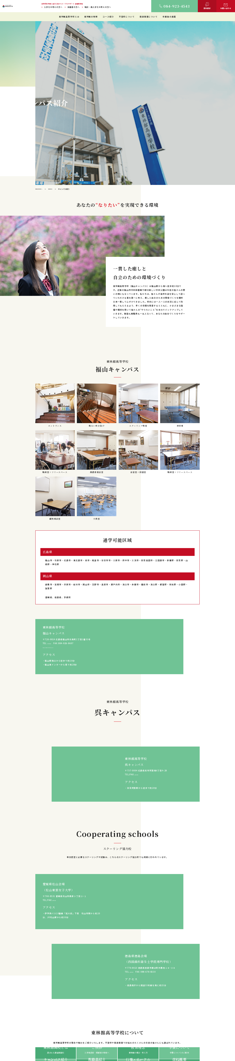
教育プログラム (118, 1033)
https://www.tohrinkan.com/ (60, 410)
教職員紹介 (79, 1017)
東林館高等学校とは (69, 16)
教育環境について (119, 1005)
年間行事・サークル (83, 1022)
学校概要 (78, 1030)
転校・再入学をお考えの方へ (98, 7)
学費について (80, 1025)
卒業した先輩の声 (168, 1025)
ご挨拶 (78, 1005)
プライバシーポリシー (125, 1045)
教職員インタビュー (120, 1029)
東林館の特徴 (91, 16)
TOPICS (203, 1025)
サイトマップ (106, 1045)
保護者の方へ (73, 7)
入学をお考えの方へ (53, 7)
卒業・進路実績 (167, 1021)
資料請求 (203, 1029)
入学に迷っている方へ (168, 980)
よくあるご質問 (206, 1021)
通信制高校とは (167, 1001)
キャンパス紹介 (81, 1014)
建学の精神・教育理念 (84, 1009)
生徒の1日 (116, 1014)
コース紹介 (108, 16)
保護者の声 (165, 1029)
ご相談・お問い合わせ (209, 1033)
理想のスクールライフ (121, 1009)
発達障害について (149, 16)
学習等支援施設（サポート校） (124, 1025)
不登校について (127, 16)
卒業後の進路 (169, 16)
